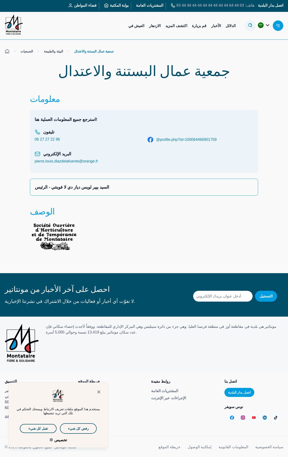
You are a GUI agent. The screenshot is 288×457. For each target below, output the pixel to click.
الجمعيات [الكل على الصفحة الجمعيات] (26, 51)
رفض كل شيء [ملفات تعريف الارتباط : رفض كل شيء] (71, 428)
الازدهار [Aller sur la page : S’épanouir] (155, 26)
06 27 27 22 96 (47, 139)
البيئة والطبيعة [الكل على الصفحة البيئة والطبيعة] (53, 51)
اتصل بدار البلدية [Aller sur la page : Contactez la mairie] (270, 5)
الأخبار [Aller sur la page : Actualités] (216, 26)
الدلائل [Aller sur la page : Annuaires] (231, 26)
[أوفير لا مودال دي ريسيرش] (250, 25)
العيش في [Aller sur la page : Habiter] (136, 26)
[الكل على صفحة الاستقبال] (7, 51)
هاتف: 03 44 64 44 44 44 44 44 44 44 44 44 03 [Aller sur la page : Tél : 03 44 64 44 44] (213, 5)
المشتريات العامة (164, 391)
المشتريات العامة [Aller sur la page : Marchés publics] (149, 5)
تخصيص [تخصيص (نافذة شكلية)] (53, 440)
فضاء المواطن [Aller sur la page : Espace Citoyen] (82, 5)
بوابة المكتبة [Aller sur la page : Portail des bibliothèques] (116, 5)
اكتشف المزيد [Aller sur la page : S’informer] (176, 26)
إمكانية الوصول (199, 447)
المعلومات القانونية (233, 447)
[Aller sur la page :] (232, 417)
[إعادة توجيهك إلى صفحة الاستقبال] (14, 25)
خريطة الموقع (169, 447)
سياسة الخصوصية (269, 447)
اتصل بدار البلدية (239, 392)
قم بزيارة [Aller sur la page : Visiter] (199, 26)
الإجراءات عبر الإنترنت (168, 398)
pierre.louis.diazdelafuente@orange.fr (66, 161)
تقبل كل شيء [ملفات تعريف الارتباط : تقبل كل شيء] (31, 428)
